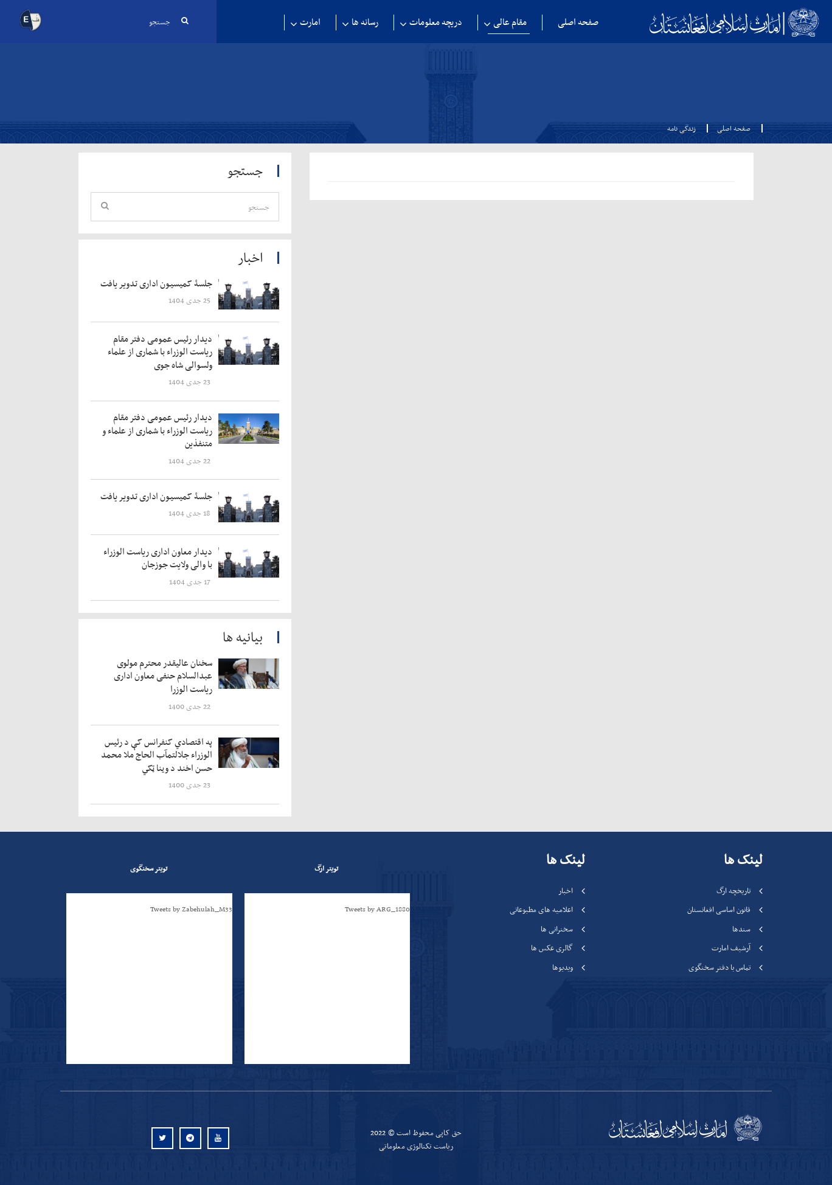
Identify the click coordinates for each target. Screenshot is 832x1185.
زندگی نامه (681, 128)
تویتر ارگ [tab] (326, 868)
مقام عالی (510, 22)
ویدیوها (562, 967)
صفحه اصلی (578, 22)
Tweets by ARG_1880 (377, 909)
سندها (741, 928)
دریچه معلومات (435, 22)
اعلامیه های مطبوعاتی (541, 909)
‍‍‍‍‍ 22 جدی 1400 (190, 706)
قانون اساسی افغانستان (719, 909)
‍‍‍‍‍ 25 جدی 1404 (190, 300)
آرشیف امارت (731, 947)
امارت (310, 22)
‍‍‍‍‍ (158, 284)
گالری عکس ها (552, 947)
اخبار (565, 890)
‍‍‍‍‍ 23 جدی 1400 (190, 784)
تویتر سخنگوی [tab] (148, 868)
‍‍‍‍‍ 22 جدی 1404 (190, 460)
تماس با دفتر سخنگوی (719, 967)
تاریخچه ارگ (733, 890)
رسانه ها (365, 22)
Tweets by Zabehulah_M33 (191, 909)
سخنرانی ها (557, 928)
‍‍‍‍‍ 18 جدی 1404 (190, 512)
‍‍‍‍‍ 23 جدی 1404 (190, 381)
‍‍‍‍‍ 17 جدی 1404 (190, 581)
